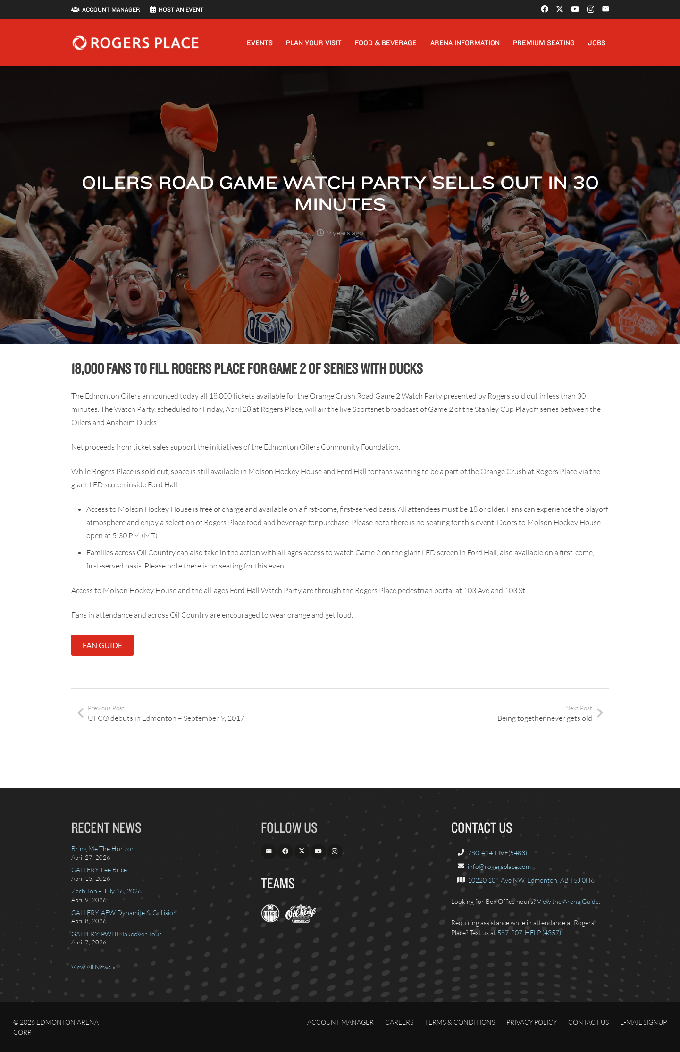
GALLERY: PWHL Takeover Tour (116, 934)
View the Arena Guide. (568, 901)
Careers (399, 1022)
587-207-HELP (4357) (529, 932)
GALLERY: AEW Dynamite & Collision (124, 913)
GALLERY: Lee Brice (99, 870)
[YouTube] (575, 9)
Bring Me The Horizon (103, 848)
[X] (559, 9)
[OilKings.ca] (300, 920)
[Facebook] (544, 9)
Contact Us (588, 1022)
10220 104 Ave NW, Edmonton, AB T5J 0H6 (531, 880)
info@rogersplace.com (499, 866)
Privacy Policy (531, 1022)
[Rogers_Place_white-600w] (135, 42)
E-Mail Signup (643, 1022)
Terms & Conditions (460, 1022)
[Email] (605, 9)
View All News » (93, 967)
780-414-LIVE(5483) (497, 853)
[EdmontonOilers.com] (270, 920)
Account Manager (340, 1022)
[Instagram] (590, 9)
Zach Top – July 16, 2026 (106, 891)
